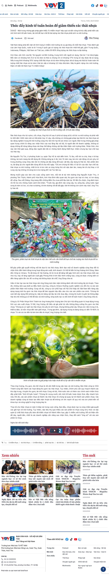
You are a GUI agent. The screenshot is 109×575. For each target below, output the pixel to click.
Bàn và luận (14, 14)
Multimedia (31, 5)
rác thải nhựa (25, 442)
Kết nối (87, 14)
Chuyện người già (98, 14)
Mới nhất (50, 552)
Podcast (18, 5)
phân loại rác (49, 442)
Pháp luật (70, 14)
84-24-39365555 (10, 559)
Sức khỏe (79, 14)
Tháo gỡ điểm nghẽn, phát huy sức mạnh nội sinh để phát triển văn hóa (95, 477)
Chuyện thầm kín (100, 562)
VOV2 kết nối (82, 562)
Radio (8, 5)
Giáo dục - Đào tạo (85, 552)
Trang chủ (50, 548)
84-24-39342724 (10, 562)
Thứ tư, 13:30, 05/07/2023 (90, 21)
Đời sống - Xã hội (27, 14)
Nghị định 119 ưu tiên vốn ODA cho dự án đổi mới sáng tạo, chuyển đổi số (95, 505)
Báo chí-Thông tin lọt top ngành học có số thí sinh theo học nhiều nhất (95, 463)
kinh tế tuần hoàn (73, 442)
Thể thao (61, 14)
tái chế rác (60, 442)
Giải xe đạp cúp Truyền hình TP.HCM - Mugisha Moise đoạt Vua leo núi (95, 491)
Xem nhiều (51, 556)
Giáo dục (38, 14)
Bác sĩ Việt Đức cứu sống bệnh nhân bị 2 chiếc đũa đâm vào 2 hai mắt (95, 519)
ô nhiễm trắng (37, 442)
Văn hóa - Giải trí (50, 14)
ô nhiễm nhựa (13, 442)
